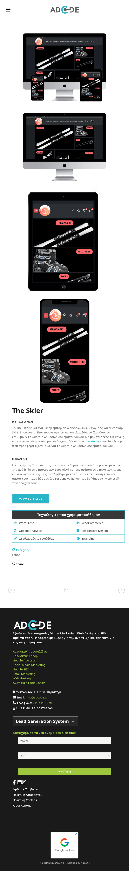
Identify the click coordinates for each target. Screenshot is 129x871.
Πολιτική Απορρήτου (27, 795)
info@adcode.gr (37, 697)
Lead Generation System (42, 721)
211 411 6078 (42, 703)
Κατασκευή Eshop (25, 656)
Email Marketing (24, 674)
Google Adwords (24, 660)
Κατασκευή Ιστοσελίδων (30, 651)
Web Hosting (22, 678)
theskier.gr (92, 441)
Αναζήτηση (64, 771)
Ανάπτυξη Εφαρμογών (29, 683)
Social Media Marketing (29, 665)
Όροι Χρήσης (22, 805)
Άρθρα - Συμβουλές (26, 789)
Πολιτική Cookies (25, 800)
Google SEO (21, 669)
